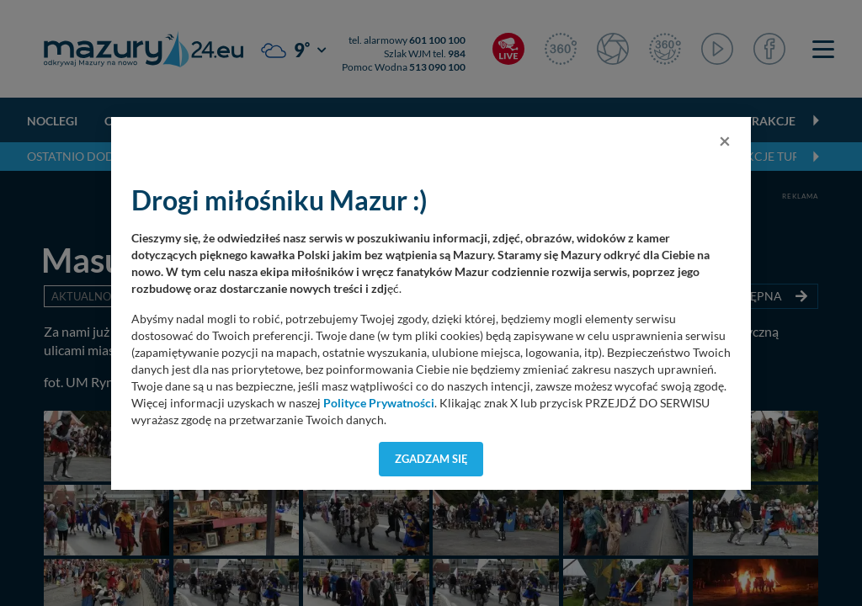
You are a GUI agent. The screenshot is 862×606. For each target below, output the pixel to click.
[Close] (724, 140)
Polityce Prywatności (378, 403)
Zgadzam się (431, 458)
